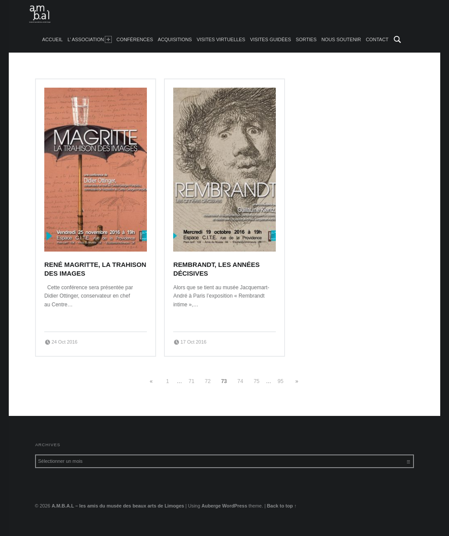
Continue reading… (68, 318)
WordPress (234, 505)
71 (191, 381)
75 (256, 381)
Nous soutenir (341, 39)
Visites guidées (270, 39)
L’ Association (90, 39)
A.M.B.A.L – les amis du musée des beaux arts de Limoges (118, 505)
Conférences (135, 39)
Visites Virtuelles (220, 39)
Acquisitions (175, 39)
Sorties (306, 39)
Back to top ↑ (282, 505)
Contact (377, 39)
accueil (52, 39)
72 (207, 381)
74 (240, 381)
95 (280, 381)
